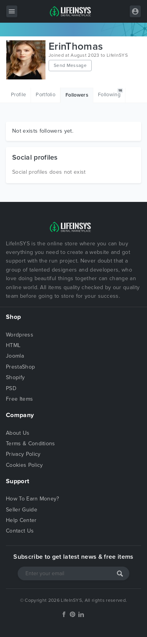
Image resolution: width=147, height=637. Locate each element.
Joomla (15, 356)
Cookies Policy (24, 465)
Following (110, 93)
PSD (11, 388)
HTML (13, 345)
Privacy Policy (23, 454)
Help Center (21, 520)
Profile (18, 95)
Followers (76, 95)
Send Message (70, 65)
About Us (18, 433)
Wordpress (19, 334)
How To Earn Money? (32, 498)
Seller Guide (21, 509)
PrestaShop (20, 366)
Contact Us (20, 530)
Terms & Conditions (30, 443)
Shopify (15, 377)
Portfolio (45, 95)
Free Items (19, 399)
